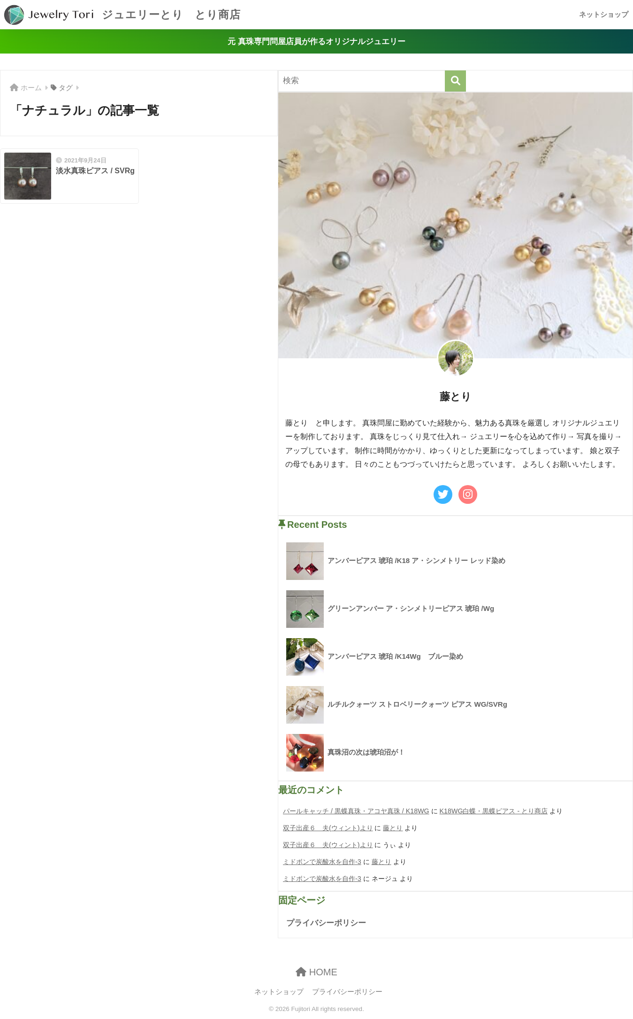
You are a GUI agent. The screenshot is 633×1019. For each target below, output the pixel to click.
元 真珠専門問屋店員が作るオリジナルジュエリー (316, 41)
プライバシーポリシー (326, 923)
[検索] (455, 81)
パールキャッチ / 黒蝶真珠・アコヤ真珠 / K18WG (356, 811)
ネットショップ (603, 14)
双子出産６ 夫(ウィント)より (328, 828)
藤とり (393, 828)
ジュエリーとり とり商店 (121, 14)
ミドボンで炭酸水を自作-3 (322, 861)
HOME (316, 972)
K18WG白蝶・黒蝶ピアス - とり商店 (494, 811)
